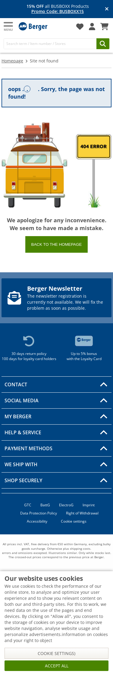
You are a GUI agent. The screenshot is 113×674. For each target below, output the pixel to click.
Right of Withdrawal (82, 513)
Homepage (12, 61)
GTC (27, 505)
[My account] (92, 26)
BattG (45, 505)
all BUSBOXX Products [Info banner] (58, 9)
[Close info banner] (107, 9)
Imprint (89, 505)
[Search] (50, 44)
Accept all (56, 666)
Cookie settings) (56, 653)
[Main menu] (9, 26)
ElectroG (66, 505)
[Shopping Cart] (104, 26)
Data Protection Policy (38, 513)
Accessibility (37, 521)
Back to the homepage (56, 244)
